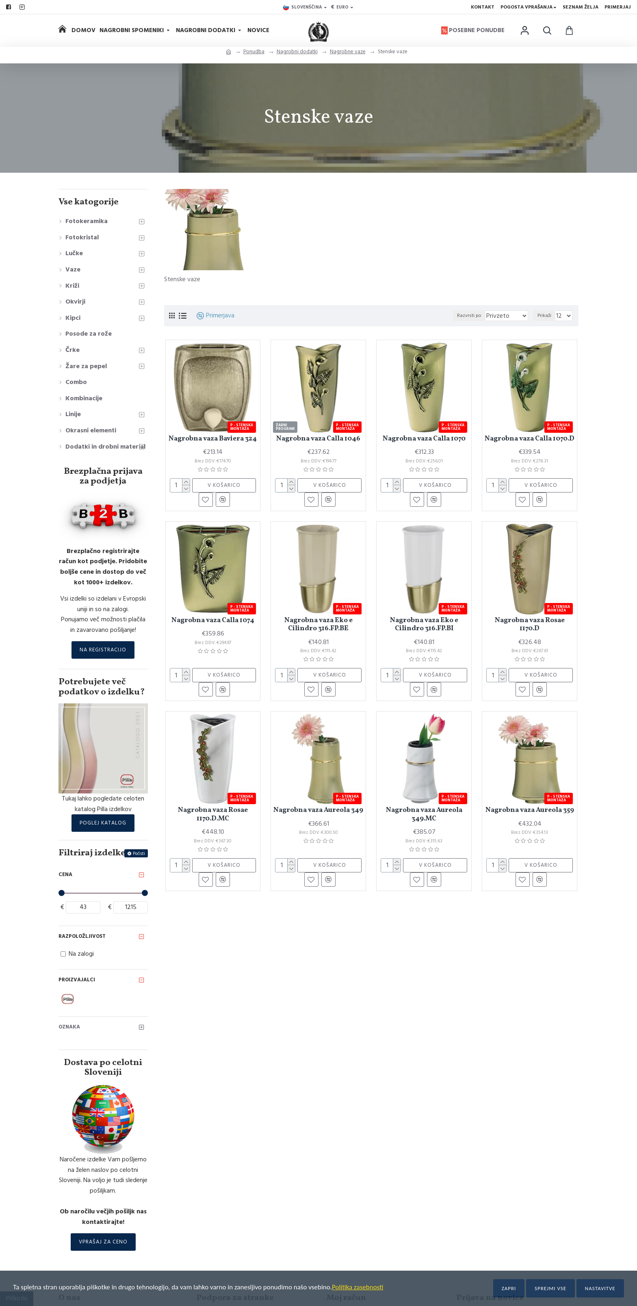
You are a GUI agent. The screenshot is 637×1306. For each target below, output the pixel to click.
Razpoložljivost (82, 936)
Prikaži (546, 315)
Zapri (509, 1288)
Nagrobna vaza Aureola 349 (318, 810)
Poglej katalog (103, 823)
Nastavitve (600, 1288)
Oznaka (69, 1026)
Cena (65, 874)
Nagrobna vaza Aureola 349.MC (424, 814)
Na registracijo (103, 649)
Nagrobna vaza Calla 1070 (424, 439)
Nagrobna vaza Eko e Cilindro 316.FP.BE (318, 624)
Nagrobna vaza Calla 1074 (212, 620)
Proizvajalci (76, 979)
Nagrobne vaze (348, 51)
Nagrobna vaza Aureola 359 (529, 810)
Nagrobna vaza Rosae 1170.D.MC (213, 814)
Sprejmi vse (550, 1288)
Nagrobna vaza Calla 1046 (318, 439)
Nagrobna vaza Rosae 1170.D (530, 624)
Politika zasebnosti (358, 1287)
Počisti (139, 853)
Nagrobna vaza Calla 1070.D (529, 439)
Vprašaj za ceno (103, 1241)
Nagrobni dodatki (297, 51)
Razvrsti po (479, 315)
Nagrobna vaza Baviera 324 (213, 439)
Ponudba (253, 51)
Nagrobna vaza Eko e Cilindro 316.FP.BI (424, 624)
